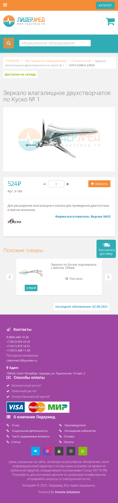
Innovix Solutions (67, 492)
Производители (75, 425)
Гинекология (80, 61)
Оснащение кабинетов (80, 431)
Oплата (69, 442)
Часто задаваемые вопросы (30, 436)
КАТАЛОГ (105, 5)
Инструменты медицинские (45, 61)
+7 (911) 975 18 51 (18, 346)
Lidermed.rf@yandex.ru (21, 360)
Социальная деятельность (29, 431)
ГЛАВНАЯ (12, 61)
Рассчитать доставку (107, 252)
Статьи (16, 442)
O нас (15, 425)
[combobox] (55, 43)
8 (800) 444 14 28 (17, 337)
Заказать (99, 184)
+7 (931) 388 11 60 (18, 350)
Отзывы (69, 436)
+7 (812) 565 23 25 (18, 341)
